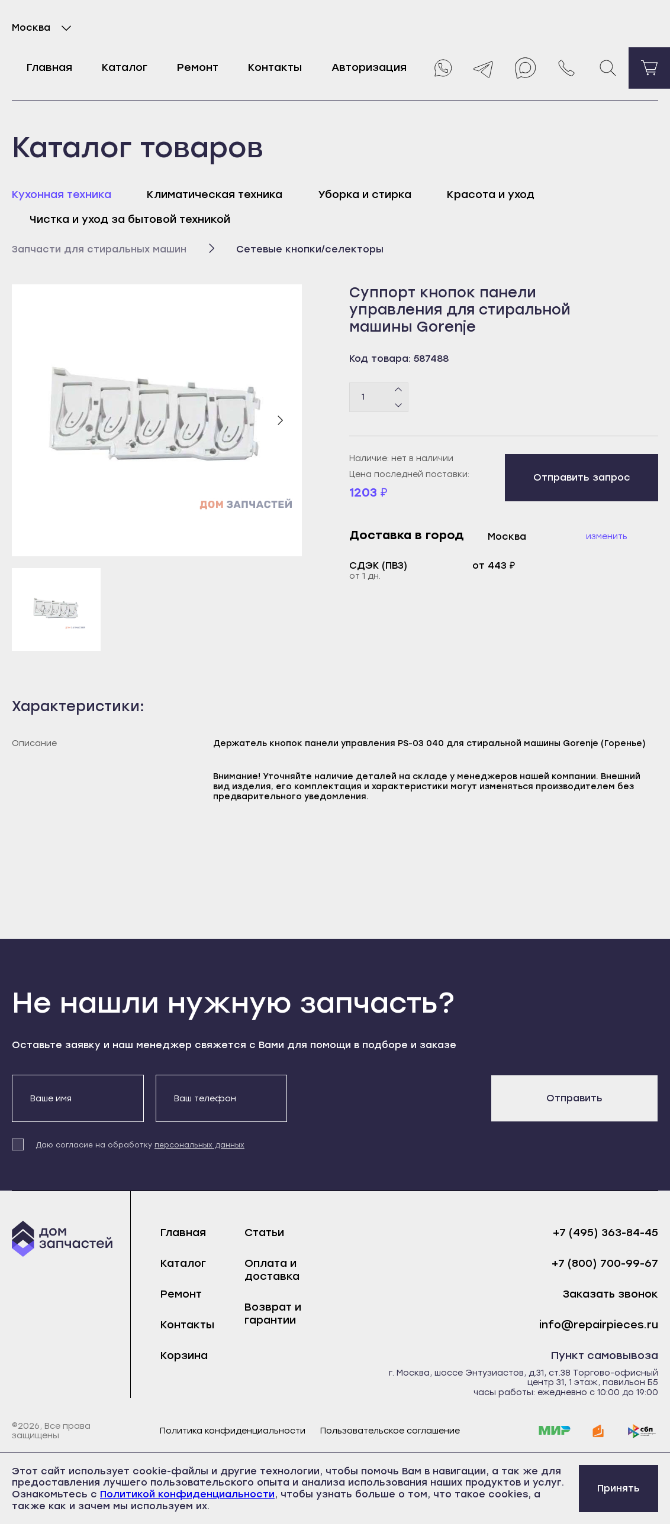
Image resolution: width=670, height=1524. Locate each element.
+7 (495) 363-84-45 (605, 1233)
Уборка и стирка (364, 194)
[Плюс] (398, 390)
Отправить (574, 1098)
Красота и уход (490, 194)
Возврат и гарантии (272, 1314)
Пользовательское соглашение (390, 1431)
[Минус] (398, 404)
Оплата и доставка (271, 1270)
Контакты (275, 67)
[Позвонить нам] (566, 68)
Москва (44, 28)
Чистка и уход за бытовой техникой (130, 219)
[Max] (525, 68)
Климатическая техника (214, 194)
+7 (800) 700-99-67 (605, 1263)
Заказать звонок (610, 1294)
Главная (49, 67)
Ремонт (197, 67)
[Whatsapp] (442, 68)
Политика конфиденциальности (232, 1431)
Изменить (606, 536)
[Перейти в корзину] (649, 68)
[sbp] (642, 1431)
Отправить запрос (581, 477)
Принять (618, 1488)
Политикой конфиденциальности (187, 1494)
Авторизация (369, 67)
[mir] (555, 1431)
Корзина (184, 1355)
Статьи (264, 1232)
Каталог (124, 67)
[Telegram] (483, 68)
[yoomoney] (598, 1431)
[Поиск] (608, 68)
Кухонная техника (61, 194)
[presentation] (389, 1098)
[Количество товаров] (378, 397)
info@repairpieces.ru (598, 1325)
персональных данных (199, 1145)
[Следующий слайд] (280, 420)
